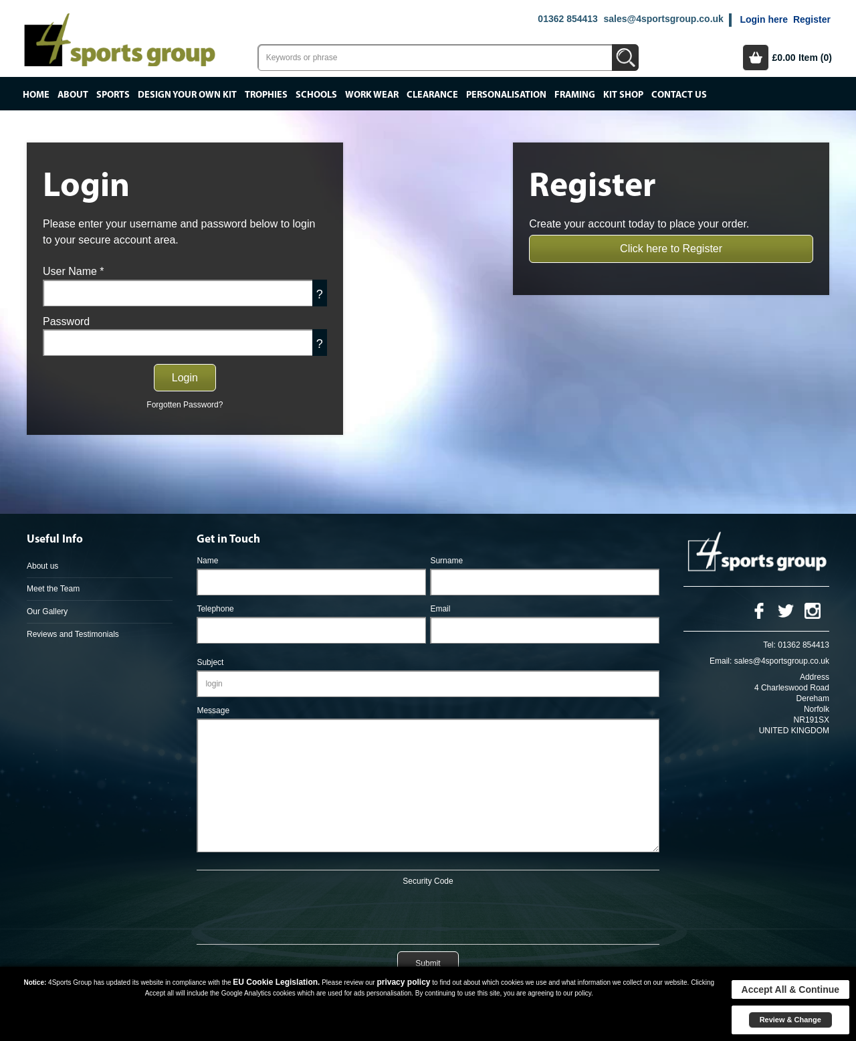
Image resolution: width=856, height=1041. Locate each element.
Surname (446, 560)
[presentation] (428, 912)
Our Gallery (47, 611)
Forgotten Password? (184, 404)
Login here (764, 19)
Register (812, 19)
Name (207, 560)
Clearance (432, 95)
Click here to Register (671, 248)
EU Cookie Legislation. (276, 982)
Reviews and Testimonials (73, 634)
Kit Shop (623, 95)
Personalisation (506, 95)
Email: (721, 661)
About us (42, 566)
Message (213, 710)
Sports (113, 95)
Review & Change (790, 1020)
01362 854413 (568, 18)
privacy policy (403, 982)
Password (66, 321)
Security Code (428, 881)
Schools (316, 95)
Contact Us (679, 95)
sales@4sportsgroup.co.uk (663, 18)
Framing (574, 95)
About (73, 95)
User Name (73, 271)
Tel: (769, 645)
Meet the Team (53, 588)
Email (440, 608)
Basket (755, 57)
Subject (210, 662)
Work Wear (372, 95)
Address (814, 677)
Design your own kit (187, 95)
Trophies (266, 95)
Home (36, 95)
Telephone (215, 608)
